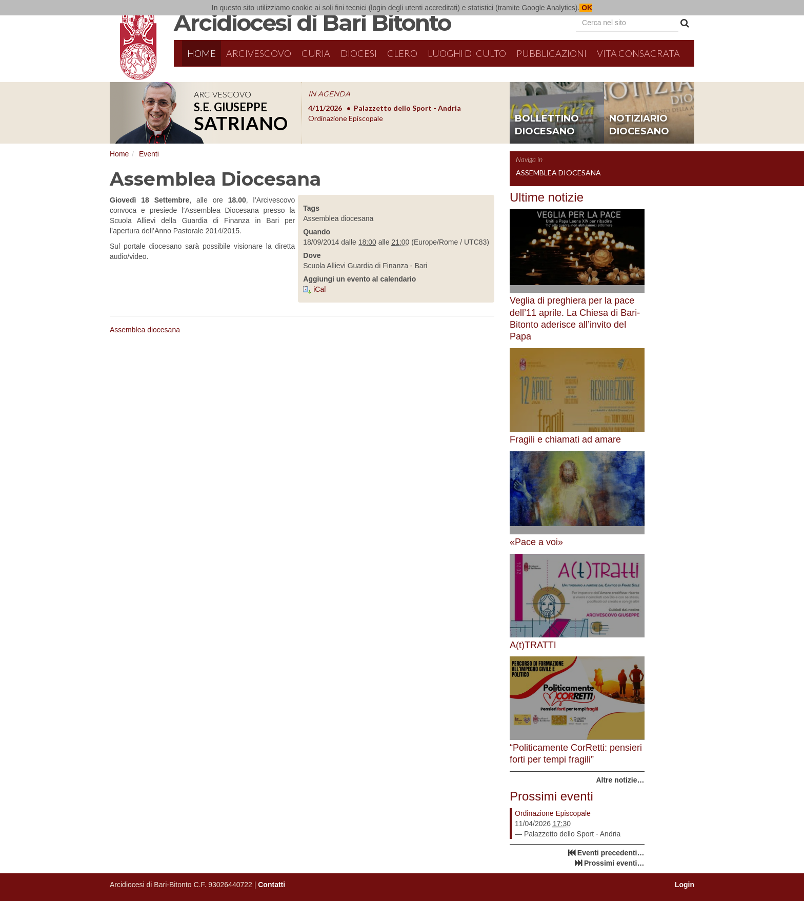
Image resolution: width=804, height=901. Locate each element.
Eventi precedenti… (611, 853)
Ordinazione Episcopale (553, 813)
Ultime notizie (547, 197)
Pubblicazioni (551, 53)
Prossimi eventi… (614, 863)
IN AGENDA (329, 93)
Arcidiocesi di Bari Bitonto (312, 22)
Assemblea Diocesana (558, 172)
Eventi (149, 154)
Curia (316, 53)
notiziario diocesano (639, 125)
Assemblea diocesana (145, 330)
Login (684, 884)
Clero (402, 53)
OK (585, 8)
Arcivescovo (258, 53)
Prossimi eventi (551, 796)
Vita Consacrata (638, 53)
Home (201, 53)
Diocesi (358, 53)
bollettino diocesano (547, 125)
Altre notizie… (620, 780)
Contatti (271, 884)
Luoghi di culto (467, 53)
